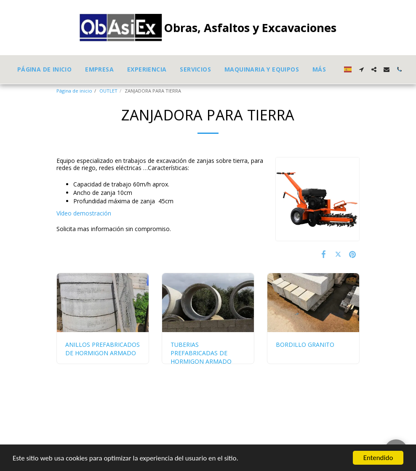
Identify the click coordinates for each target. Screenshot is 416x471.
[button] (361, 69)
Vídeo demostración (83, 213)
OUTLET (108, 91)
